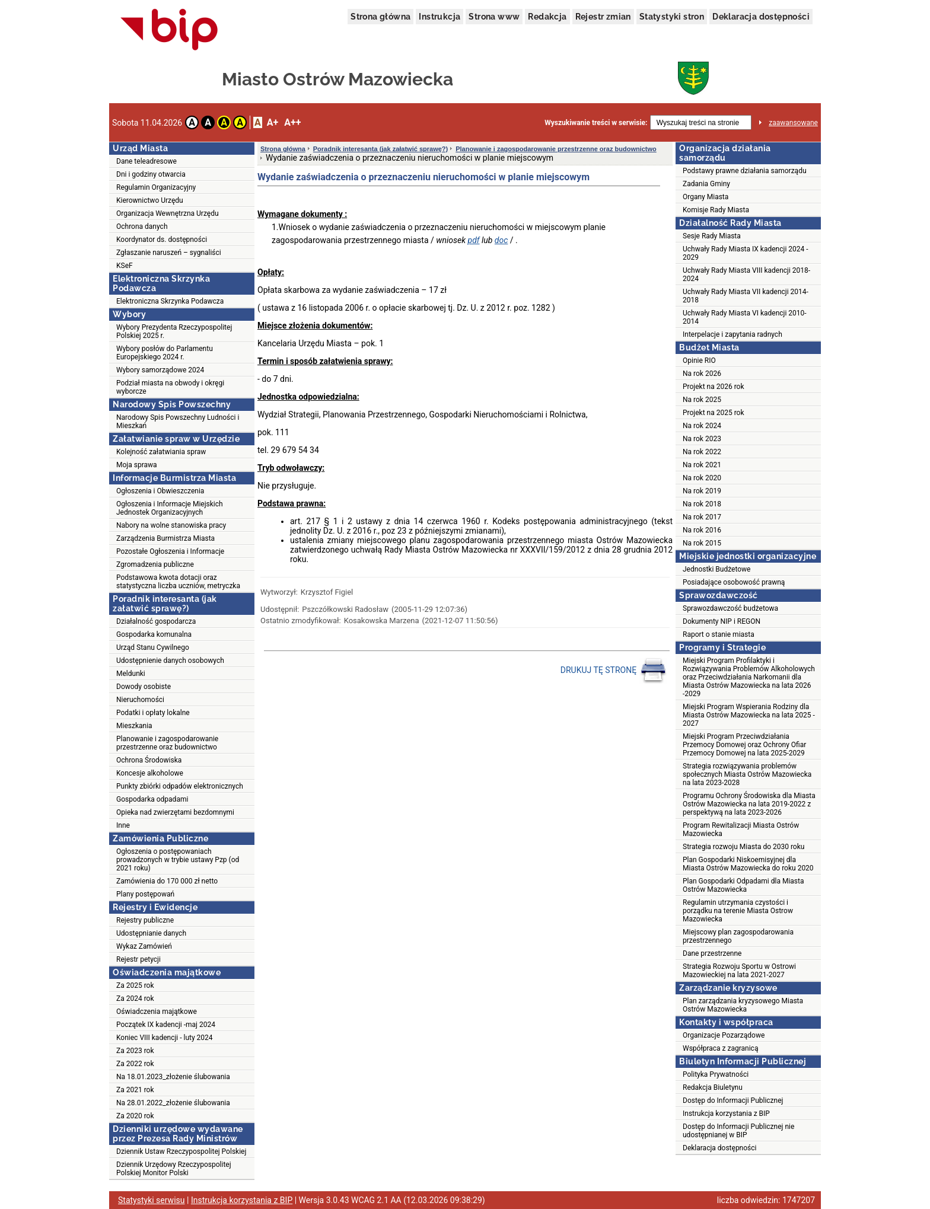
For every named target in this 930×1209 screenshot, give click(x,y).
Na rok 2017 (702, 517)
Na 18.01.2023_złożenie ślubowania (173, 1077)
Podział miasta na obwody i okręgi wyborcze (170, 387)
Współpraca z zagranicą (720, 1048)
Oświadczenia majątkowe (156, 1011)
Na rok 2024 (702, 426)
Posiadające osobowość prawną (734, 582)
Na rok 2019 (702, 491)
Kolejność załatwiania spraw (161, 452)
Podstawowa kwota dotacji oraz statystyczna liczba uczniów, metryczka (178, 581)
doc (501, 240)
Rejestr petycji (138, 959)
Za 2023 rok (135, 1051)
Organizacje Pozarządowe (724, 1035)
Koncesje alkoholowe (149, 773)
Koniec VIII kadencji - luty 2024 (164, 1037)
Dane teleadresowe (146, 161)
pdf (474, 240)
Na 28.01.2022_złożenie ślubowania (173, 1103)
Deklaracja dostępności (761, 16)
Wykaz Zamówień (144, 946)
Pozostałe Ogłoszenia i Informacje (170, 551)
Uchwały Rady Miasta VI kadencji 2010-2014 (745, 317)
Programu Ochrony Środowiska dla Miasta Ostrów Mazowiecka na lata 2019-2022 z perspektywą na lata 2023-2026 (749, 804)
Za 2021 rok (135, 1090)
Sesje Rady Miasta (712, 236)
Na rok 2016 (702, 530)
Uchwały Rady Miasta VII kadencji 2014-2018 (745, 296)
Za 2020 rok (135, 1116)
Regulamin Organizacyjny (156, 187)
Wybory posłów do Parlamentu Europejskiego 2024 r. (164, 352)
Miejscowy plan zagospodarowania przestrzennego (738, 936)
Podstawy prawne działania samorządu (745, 171)
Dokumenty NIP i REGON (721, 621)
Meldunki (130, 673)
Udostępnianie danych (151, 933)
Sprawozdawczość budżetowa (730, 608)
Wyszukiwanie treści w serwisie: (595, 123)
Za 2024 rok (135, 998)
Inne (123, 825)
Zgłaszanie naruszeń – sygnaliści (168, 252)
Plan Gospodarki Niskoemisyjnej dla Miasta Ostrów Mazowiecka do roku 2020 (748, 864)
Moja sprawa (136, 465)
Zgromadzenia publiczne (155, 564)
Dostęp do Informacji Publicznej (733, 1100)
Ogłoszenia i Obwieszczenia (160, 491)
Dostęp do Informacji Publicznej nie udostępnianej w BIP (738, 1130)
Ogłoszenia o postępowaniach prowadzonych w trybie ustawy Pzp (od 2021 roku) (177, 859)
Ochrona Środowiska (148, 760)
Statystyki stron (671, 16)
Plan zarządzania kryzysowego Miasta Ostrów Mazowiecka (743, 1005)
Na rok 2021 (702, 465)
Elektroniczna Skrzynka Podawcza (170, 301)
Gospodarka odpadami (152, 799)
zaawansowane (793, 123)
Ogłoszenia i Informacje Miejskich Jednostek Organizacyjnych (169, 508)
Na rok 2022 (702, 452)
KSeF (124, 265)
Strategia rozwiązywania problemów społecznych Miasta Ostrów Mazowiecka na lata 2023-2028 (747, 774)
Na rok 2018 (702, 504)
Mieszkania (134, 726)
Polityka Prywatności (716, 1074)
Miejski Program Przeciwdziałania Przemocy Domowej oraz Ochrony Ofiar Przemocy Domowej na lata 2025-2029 (744, 744)
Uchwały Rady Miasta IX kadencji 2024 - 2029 (745, 253)
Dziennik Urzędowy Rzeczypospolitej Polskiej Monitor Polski (173, 1168)
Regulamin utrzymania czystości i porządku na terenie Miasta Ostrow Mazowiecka (738, 910)
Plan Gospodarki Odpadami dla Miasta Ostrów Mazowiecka (743, 885)
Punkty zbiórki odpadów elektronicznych (179, 786)
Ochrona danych (141, 226)
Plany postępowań (145, 894)
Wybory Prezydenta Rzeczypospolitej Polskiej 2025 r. (174, 331)
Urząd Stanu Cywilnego (152, 647)
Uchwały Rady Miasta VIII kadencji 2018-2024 (746, 274)
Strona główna (380, 16)
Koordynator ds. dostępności (161, 239)
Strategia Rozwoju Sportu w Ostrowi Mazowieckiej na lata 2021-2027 (739, 970)
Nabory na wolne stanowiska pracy (171, 525)
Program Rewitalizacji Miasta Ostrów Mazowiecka (741, 829)
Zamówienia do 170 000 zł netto (167, 881)
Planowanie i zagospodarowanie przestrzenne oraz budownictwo (167, 743)
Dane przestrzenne (712, 953)
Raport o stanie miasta (718, 634)
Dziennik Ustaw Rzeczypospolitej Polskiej (181, 1151)
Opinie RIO (699, 360)
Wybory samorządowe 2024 (160, 370)
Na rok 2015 (702, 543)
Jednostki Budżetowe (716, 569)
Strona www (494, 16)
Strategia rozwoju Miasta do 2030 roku (743, 847)
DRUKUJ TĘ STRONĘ (613, 671)
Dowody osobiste (143, 686)
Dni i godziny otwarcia (151, 174)
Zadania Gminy (706, 184)
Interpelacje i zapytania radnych (732, 334)
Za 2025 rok (135, 985)
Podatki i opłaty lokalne (153, 713)
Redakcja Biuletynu (713, 1087)
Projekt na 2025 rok (713, 413)
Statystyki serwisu (151, 1200)
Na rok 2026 (702, 373)
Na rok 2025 (702, 399)
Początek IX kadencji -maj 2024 (165, 1024)
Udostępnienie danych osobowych (170, 660)
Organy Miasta (705, 197)
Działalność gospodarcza (156, 621)
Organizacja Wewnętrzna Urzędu (167, 213)
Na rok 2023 (702, 439)
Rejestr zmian (603, 16)
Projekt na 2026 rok (713, 386)
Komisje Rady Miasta (716, 210)
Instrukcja (439, 16)
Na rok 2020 (702, 478)
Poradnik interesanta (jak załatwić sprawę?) (380, 148)
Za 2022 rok (135, 1064)
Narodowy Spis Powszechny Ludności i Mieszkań (177, 421)
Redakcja (547, 16)
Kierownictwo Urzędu (149, 200)
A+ (272, 122)
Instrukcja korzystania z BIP (726, 1113)
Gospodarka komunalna (154, 634)
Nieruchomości (140, 700)
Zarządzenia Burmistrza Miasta (165, 538)
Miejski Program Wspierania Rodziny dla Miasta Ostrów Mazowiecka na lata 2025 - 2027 (749, 715)
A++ (292, 122)
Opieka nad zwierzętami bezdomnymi (175, 812)
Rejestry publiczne (145, 920)
